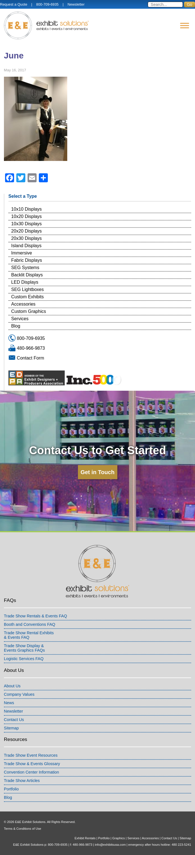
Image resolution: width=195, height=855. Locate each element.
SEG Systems (25, 267)
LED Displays (24, 282)
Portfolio (11, 789)
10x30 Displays (26, 223)
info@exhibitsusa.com (110, 844)
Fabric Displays (26, 260)
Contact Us (14, 719)
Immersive (21, 253)
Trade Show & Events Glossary (32, 763)
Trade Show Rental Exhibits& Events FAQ (29, 635)
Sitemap (11, 728)
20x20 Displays (26, 231)
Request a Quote (13, 4)
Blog (15, 326)
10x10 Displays (26, 209)
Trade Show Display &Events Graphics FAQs (24, 647)
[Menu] (184, 25)
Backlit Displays (27, 274)
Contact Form (30, 358)
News (9, 703)
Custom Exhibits (27, 296)
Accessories (23, 304)
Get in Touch (97, 472)
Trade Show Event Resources (31, 755)
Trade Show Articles (22, 780)
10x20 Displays (26, 216)
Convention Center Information (31, 772)
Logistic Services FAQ (24, 658)
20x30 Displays (26, 238)
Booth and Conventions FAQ (29, 624)
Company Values (19, 694)
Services (19, 318)
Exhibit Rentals (85, 838)
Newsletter (76, 4)
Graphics (118, 838)
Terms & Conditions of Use (22, 828)
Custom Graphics (28, 311)
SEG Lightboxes (27, 289)
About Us (12, 686)
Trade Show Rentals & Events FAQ (35, 616)
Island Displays (26, 245)
